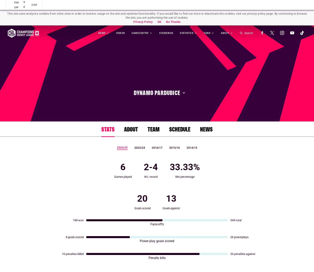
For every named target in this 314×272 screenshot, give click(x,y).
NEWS (104, 33)
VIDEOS (120, 33)
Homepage (23, 33)
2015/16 (174, 147)
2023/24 (139, 147)
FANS (209, 33)
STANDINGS (166, 33)
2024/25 (122, 147)
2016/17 (157, 147)
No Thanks (173, 21)
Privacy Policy (143, 21)
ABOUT (227, 33)
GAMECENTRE (142, 33)
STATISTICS (188, 33)
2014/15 (192, 147)
